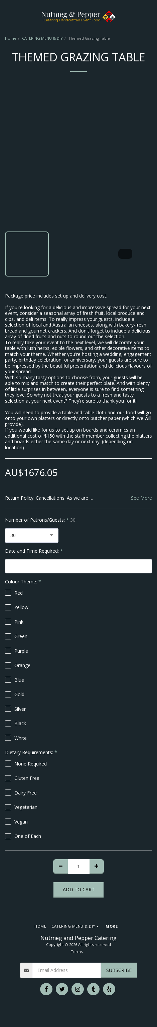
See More (141, 498)
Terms (77, 951)
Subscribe (119, 970)
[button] (7, 16)
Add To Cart (79, 889)
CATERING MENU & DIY (42, 38)
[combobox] (31, 535)
